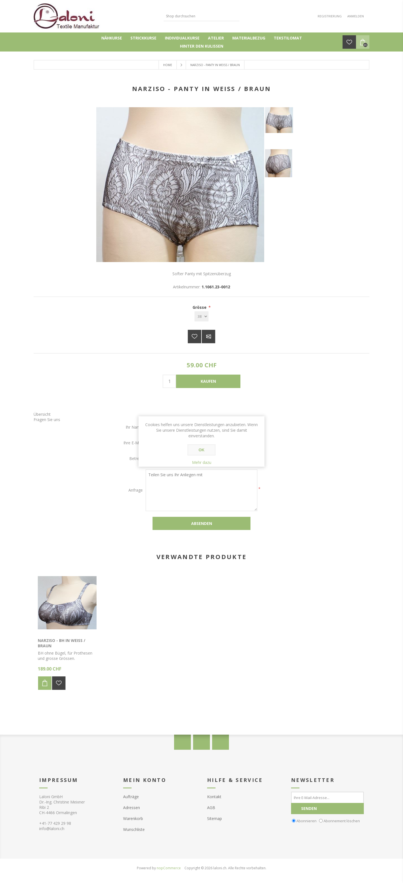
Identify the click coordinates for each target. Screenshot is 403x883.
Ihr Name (134, 427)
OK (202, 450)
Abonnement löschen (342, 820)
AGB (211, 807)
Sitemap (214, 818)
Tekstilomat (288, 38)
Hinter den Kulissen (201, 46)
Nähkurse (111, 38)
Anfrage (135, 490)
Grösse (200, 307)
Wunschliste (134, 829)
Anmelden (355, 16)
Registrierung (330, 16)
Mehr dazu (201, 462)
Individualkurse (182, 38)
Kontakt (214, 796)
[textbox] (197, 16)
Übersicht (42, 414)
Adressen (131, 807)
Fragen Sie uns (47, 419)
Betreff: (136, 458)
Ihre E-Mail (133, 442)
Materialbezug (248, 38)
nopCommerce (169, 868)
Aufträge (131, 796)
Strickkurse (143, 38)
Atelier (216, 38)
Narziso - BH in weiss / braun (61, 643)
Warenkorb (133, 818)
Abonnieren (306, 820)
